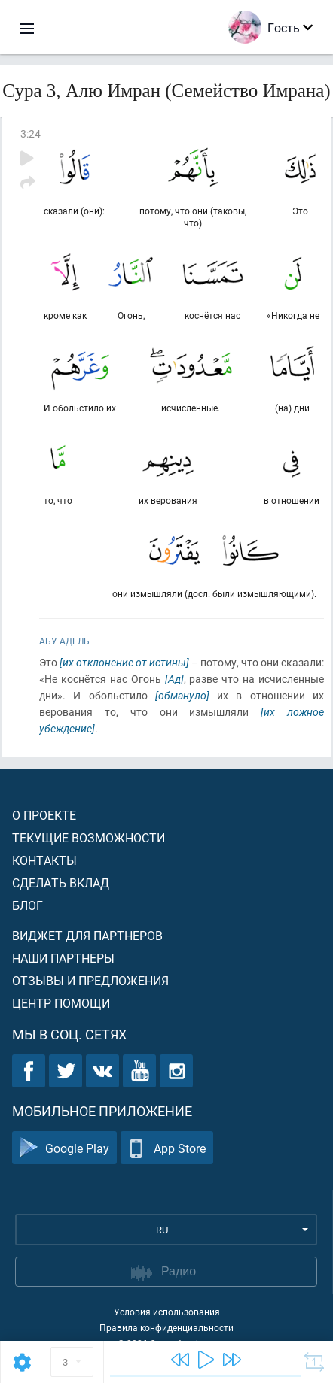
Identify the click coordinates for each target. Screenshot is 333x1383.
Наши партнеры (63, 958)
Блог (27, 905)
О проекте (44, 815)
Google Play (64, 1148)
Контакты (44, 860)
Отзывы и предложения (90, 980)
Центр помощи (61, 1003)
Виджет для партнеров (87, 935)
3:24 (30, 133)
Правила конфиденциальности (166, 1327)
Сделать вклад (60, 882)
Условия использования (167, 1312)
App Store (167, 1148)
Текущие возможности (88, 837)
